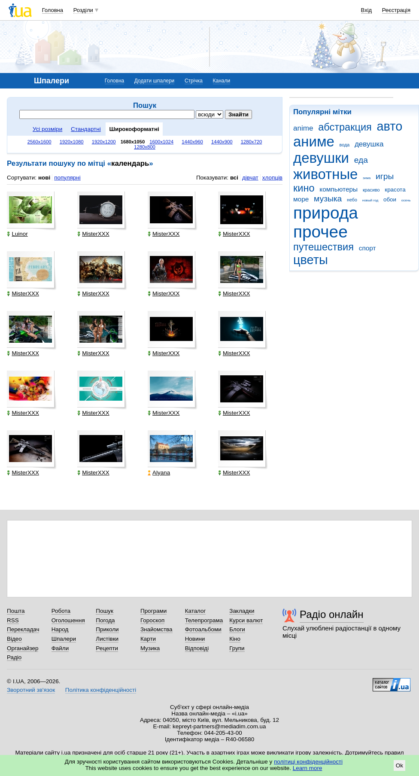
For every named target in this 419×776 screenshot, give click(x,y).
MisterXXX (93, 234)
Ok (399, 765)
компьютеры (338, 189)
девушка (369, 144)
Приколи (107, 629)
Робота (61, 611)
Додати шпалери (154, 81)
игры (385, 176)
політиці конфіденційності (308, 761)
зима (366, 178)
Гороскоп (152, 620)
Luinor (17, 234)
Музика (150, 648)
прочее (320, 231)
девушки (321, 158)
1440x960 (192, 141)
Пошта (15, 611)
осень (406, 200)
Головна (52, 10)
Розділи (83, 10)
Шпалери (64, 639)
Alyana (159, 472)
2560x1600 (39, 141)
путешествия (323, 247)
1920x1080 (72, 141)
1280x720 (251, 141)
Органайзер (22, 648)
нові (44, 177)
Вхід (366, 10)
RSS (13, 620)
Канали (222, 81)
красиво (371, 189)
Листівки (107, 639)
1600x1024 (161, 141)
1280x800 (144, 146)
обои (389, 199)
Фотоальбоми (203, 629)
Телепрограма (204, 620)
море (301, 199)
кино (304, 188)
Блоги (237, 629)
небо (352, 199)
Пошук (104, 611)
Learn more (307, 768)
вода (345, 144)
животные (325, 174)
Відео (14, 639)
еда (361, 159)
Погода (105, 620)
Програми (153, 611)
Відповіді (197, 648)
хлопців (272, 177)
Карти (148, 639)
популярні (67, 177)
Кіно (234, 639)
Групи (236, 648)
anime (303, 128)
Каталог (195, 611)
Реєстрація (396, 10)
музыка (328, 198)
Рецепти (107, 648)
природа (325, 213)
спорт (367, 248)
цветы (310, 260)
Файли (60, 648)
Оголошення (68, 620)
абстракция (345, 127)
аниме (313, 141)
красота (395, 189)
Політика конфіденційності (100, 690)
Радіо (14, 657)
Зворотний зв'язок (31, 690)
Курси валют (246, 620)
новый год (370, 200)
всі (234, 177)
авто (390, 126)
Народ (60, 629)
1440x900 (222, 141)
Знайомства (156, 629)
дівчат (250, 177)
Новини (195, 639)
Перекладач (23, 629)
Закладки (241, 611)
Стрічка (194, 81)
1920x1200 (104, 141)
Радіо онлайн (332, 614)
